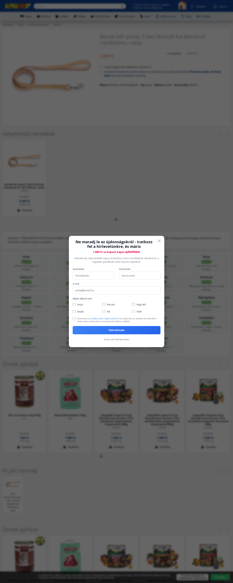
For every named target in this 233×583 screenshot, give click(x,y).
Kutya (80, 304)
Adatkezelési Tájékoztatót (103, 318)
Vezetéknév (78, 269)
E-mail (76, 283)
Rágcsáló (141, 304)
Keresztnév (124, 269)
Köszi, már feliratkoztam (116, 339)
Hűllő (139, 311)
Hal (108, 311)
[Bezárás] (159, 240)
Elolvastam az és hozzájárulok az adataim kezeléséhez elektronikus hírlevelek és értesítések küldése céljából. (116, 320)
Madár (80, 311)
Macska (111, 304)
